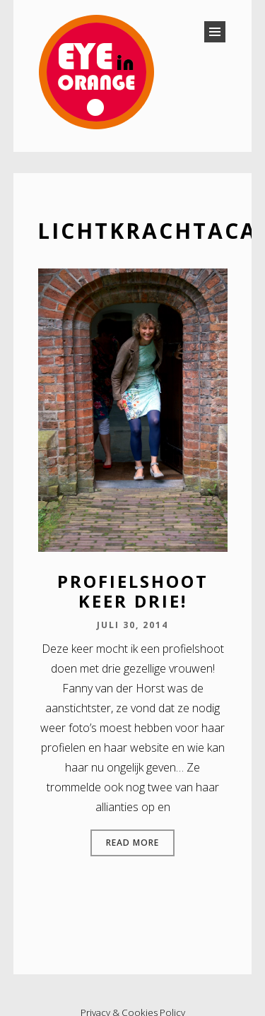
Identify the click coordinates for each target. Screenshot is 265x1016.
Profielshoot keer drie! (132, 591)
